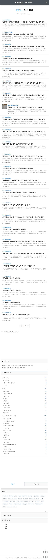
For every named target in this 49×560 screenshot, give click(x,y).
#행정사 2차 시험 (39, 504)
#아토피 (10, 496)
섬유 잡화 (25, 442)
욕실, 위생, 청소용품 (25, 421)
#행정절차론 (5, 501)
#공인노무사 (36, 496)
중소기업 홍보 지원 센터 (24, 416)
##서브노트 (30, 504)
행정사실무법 (25, 410)
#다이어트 (24, 504)
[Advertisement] (24, 346)
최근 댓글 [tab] (36, 484)
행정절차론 (25, 405)
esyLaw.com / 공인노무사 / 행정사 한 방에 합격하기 (24, 2)
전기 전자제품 (25, 430)
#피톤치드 (5, 504)
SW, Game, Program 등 (25, 444)
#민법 (19, 496)
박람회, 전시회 (25, 449)
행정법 (25, 398)
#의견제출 (9, 506)
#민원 (18, 501)
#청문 (10, 504)
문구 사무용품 (25, 418)
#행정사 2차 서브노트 (34, 498)
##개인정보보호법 (12, 498)
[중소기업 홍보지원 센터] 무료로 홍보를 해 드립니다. (18, 365)
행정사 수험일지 (25, 393)
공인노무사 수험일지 (25, 383)
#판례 (15, 496)
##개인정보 (12, 501)
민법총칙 (25, 396)
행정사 (24, 388)
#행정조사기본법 (24, 501)
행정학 (25, 400)
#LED (42, 498)
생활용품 (25, 423)
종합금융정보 (25, 454)
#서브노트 (24, 496)
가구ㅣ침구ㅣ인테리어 (25, 451)
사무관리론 (25, 407)
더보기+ (45, 511)
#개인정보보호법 (17, 504)
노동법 (25, 385)
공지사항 (25, 380)
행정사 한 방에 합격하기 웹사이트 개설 (14, 367)
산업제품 (25, 435)
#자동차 (20, 498)
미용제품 (25, 428)
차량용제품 (25, 439)
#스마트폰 (25, 498)
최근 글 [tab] (12, 484)
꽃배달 (25, 446)
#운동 (4, 506)
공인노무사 (24, 377)
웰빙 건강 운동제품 (25, 425)
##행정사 (5, 498)
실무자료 (25, 412)
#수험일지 (37, 501)
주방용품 (25, 432)
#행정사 (31, 501)
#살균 (42, 501)
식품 (25, 437)
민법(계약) (25, 403)
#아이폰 (30, 496)
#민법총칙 (43, 496)
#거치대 (15, 506)
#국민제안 (5, 496)
